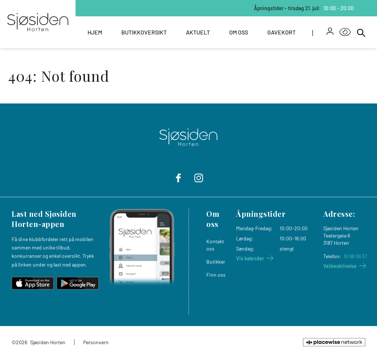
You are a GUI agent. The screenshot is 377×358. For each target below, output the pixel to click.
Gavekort (281, 32)
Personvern (96, 342)
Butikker (215, 262)
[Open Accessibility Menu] (345, 32)
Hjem (95, 32)
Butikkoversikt (144, 32)
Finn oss (216, 275)
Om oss (238, 32)
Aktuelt (198, 32)
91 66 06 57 (355, 256)
